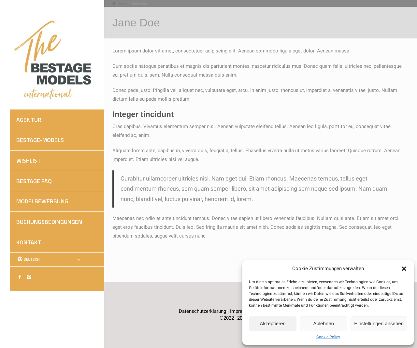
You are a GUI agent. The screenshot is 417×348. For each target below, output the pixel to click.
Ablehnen (323, 323)
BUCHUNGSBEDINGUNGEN (49, 221)
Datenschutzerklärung (202, 311)
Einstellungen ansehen (379, 323)
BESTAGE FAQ (34, 181)
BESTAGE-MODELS (40, 140)
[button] (404, 269)
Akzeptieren (272, 323)
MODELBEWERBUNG (42, 201)
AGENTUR (28, 119)
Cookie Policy (328, 337)
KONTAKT (28, 242)
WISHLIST (28, 160)
